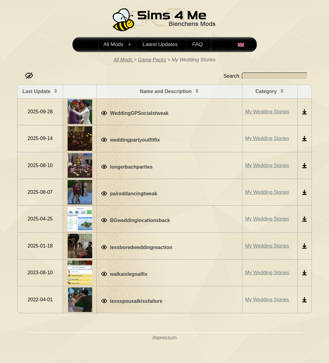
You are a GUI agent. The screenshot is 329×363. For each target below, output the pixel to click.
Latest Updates (160, 44)
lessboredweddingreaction (141, 247)
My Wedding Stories (267, 111)
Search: (266, 76)
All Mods (114, 44)
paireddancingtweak (133, 193)
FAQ (197, 44)
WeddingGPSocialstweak (139, 113)
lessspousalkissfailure (136, 301)
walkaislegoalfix (128, 274)
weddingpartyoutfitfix (135, 139)
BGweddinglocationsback (140, 220)
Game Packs (152, 59)
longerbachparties (131, 167)
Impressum (164, 337)
